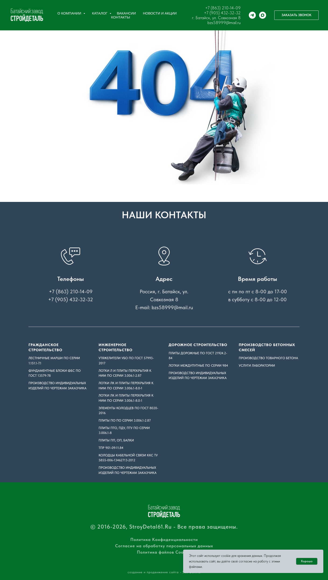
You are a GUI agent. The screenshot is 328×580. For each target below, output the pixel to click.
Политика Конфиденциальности (164, 539)
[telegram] (252, 15)
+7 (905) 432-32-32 (222, 12)
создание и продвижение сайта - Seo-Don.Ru (164, 572)
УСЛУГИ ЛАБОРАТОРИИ (257, 365)
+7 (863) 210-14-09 (223, 7)
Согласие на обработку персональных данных (164, 545)
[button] (296, 15)
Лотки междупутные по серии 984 (198, 365)
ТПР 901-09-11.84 (111, 448)
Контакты (120, 17)
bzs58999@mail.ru (224, 22)
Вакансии (126, 13)
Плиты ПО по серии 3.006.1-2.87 (125, 420)
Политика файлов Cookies (164, 552)
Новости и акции (160, 13)
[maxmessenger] (262, 15)
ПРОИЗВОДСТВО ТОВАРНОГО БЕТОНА (268, 358)
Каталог (100, 13)
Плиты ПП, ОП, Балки (116, 440)
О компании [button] (69, 13)
